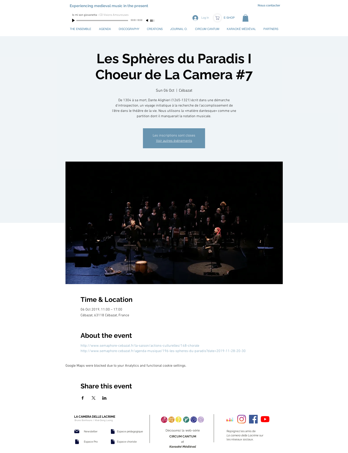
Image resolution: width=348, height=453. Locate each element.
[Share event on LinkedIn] (104, 398)
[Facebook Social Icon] (253, 419)
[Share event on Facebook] (83, 398)
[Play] (74, 20)
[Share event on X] (93, 398)
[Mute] (147, 20)
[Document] (77, 442)
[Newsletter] (90, 431)
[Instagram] (241, 419)
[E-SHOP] (229, 17)
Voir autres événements (174, 141)
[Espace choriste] (127, 442)
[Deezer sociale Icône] (229, 419)
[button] (245, 18)
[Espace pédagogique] (129, 431)
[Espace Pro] (91, 442)
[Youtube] (265, 419)
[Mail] (77, 431)
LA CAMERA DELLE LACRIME (94, 416)
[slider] (152, 21)
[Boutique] (217, 18)
